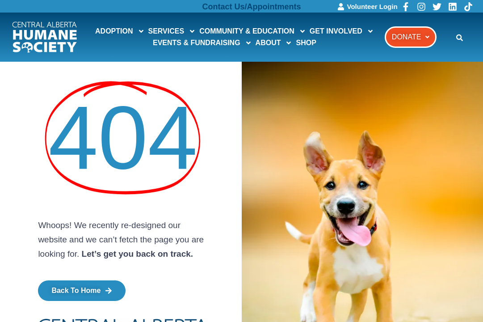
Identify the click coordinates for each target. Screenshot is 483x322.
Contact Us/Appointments (251, 6)
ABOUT (274, 43)
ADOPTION (119, 31)
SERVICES (172, 31)
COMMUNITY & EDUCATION (252, 31)
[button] (411, 37)
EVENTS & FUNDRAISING (202, 43)
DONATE (410, 37)
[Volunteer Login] (340, 6)
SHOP (306, 43)
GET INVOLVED (342, 31)
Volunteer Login (372, 6)
